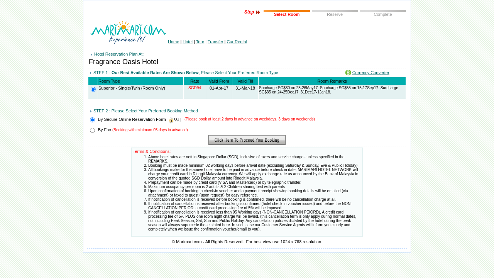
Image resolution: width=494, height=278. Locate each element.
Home (173, 41)
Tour (200, 41)
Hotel (188, 41)
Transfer (215, 41)
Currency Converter (370, 72)
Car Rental (237, 41)
